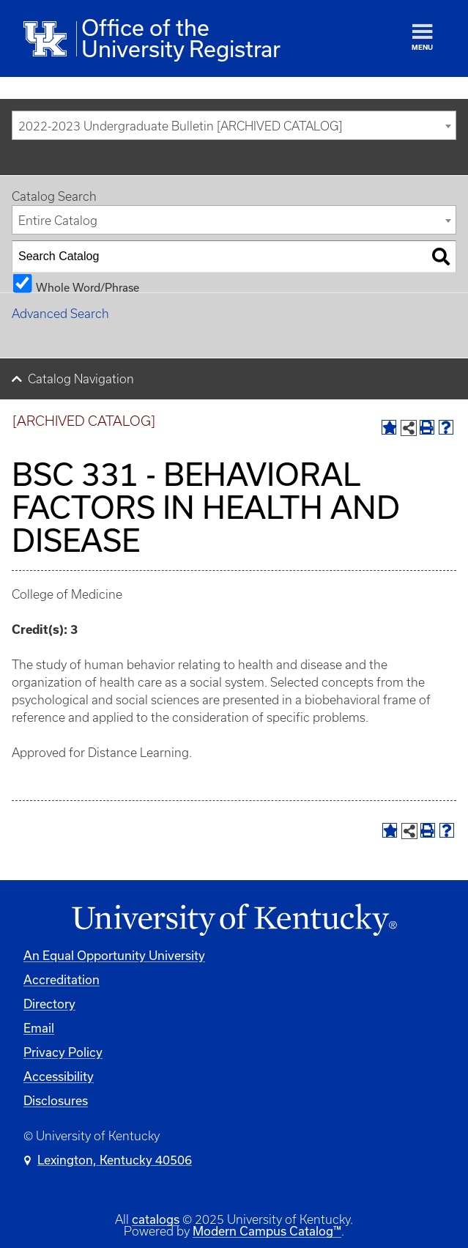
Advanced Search (60, 313)
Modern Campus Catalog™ (267, 1231)
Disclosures (55, 1100)
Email (38, 1028)
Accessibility (58, 1076)
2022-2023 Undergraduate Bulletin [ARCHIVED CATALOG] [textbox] (180, 126)
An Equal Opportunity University (114, 955)
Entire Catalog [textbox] (57, 220)
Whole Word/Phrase (87, 286)
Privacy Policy (63, 1052)
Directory (49, 1004)
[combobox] (234, 125)
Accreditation (61, 979)
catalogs (155, 1219)
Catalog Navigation (81, 378)
